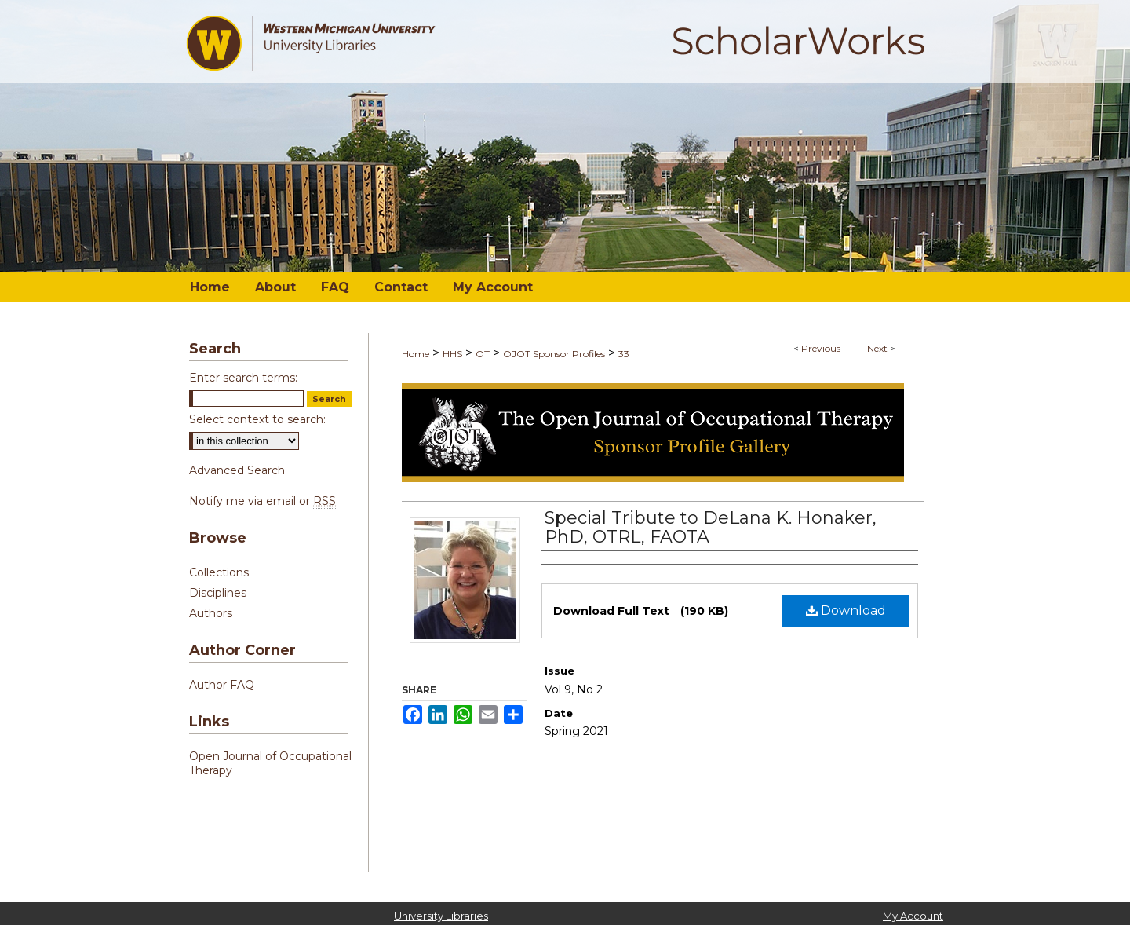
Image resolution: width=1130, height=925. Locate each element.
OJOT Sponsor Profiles (554, 354)
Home (415, 354)
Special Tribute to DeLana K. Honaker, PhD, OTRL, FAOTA (711, 527)
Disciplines (217, 593)
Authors (210, 613)
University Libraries (441, 915)
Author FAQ (221, 685)
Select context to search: (257, 419)
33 (623, 354)
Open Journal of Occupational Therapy (270, 763)
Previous (820, 348)
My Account (913, 915)
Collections (219, 572)
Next (877, 348)
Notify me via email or (262, 501)
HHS (452, 354)
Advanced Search (237, 470)
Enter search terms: (243, 378)
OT (483, 354)
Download (846, 610)
